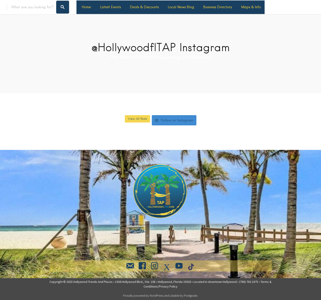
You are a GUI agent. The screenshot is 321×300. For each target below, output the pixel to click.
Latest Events (110, 7)
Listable (174, 296)
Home (86, 7)
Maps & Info (251, 7)
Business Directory (217, 7)
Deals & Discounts (144, 7)
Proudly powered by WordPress (143, 296)
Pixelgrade (190, 296)
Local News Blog (181, 7)
